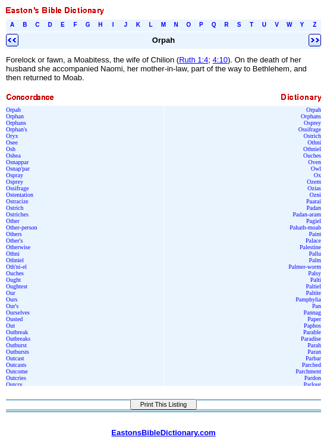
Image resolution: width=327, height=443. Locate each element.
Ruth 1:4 (193, 59)
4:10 (220, 59)
